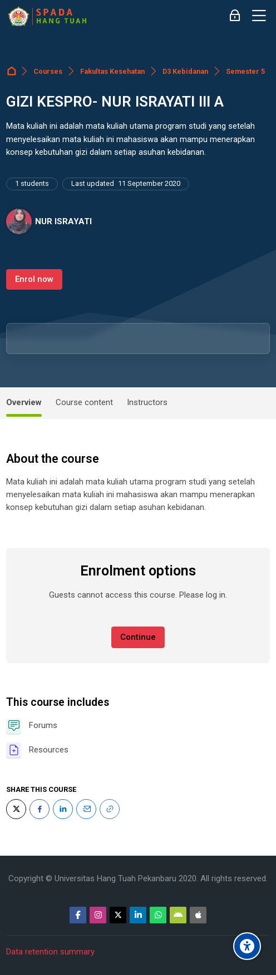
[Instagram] (98, 915)
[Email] (86, 809)
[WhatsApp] (158, 915)
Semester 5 (245, 71)
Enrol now (34, 279)
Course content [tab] (84, 402)
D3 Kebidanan (185, 71)
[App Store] (198, 915)
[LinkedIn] (63, 809)
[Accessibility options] (247, 946)
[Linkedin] (138, 915)
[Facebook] (39, 809)
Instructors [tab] (147, 402)
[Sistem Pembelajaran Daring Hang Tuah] (46, 16)
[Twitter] (16, 809)
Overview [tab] (24, 402)
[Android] (178, 915)
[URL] (110, 809)
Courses (47, 71)
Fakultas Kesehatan (112, 71)
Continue (138, 637)
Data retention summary (50, 952)
